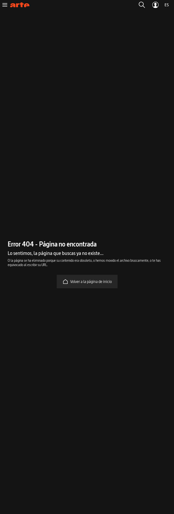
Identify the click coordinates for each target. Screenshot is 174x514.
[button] (142, 5)
